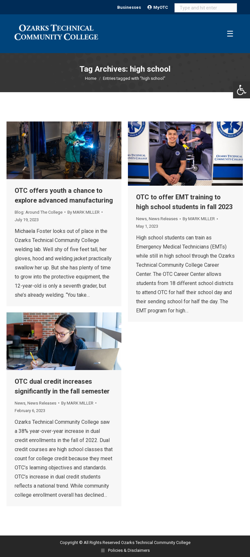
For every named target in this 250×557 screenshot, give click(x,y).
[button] (241, 89)
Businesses (129, 7)
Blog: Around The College (38, 212)
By (83, 212)
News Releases (163, 218)
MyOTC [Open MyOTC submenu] (157, 7)
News (141, 218)
